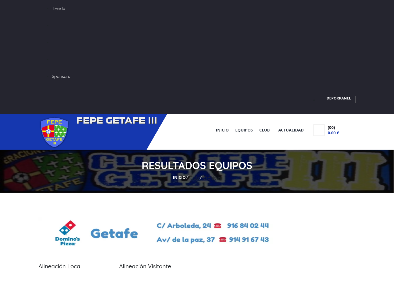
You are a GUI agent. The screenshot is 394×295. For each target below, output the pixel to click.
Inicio (222, 130)
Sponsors (61, 76)
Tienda (58, 8)
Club (265, 130)
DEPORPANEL (339, 98)
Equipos (244, 130)
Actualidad (291, 130)
